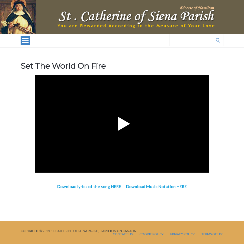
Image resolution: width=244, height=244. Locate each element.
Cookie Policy (151, 234)
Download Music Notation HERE (156, 186)
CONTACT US (123, 234)
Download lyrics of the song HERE (89, 186)
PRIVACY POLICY (182, 234)
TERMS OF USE (212, 234)
